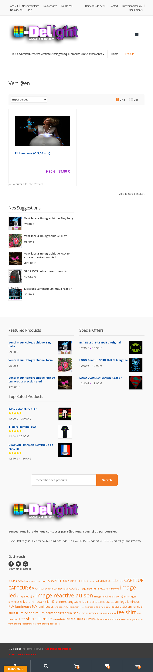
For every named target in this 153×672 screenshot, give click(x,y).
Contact (114, 6)
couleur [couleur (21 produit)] (75, 588)
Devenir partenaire (132, 6)
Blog (29, 10)
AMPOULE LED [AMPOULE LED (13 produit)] (77, 581)
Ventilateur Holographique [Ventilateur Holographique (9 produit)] (129, 619)
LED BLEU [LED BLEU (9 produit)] (92, 601)
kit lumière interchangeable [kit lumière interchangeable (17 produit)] (62, 602)
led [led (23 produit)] (84, 601)
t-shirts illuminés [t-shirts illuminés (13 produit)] (88, 613)
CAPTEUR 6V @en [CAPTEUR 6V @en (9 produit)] (44, 588)
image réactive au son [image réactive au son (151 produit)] (64, 595)
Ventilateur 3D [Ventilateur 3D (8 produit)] (107, 619)
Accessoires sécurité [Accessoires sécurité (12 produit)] (35, 581)
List (133, 99)
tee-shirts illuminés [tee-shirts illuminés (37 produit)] (36, 618)
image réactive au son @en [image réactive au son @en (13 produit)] (110, 596)
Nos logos (66, 6)
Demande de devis (95, 6)
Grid (120, 99)
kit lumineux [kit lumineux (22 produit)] (32, 601)
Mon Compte (136, 10)
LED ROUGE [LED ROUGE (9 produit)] (104, 601)
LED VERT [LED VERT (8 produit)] (115, 602)
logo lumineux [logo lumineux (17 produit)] (130, 602)
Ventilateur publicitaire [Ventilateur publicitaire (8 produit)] (48, 623)
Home (114, 54)
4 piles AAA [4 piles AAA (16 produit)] (15, 581)
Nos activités (50, 6)
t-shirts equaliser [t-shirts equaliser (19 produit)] (66, 613)
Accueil (14, 6)
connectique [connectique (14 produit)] (61, 588)
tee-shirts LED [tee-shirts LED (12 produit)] (62, 619)
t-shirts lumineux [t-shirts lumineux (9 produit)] (107, 613)
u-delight (16, 648)
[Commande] (29, 100)
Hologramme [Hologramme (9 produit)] (112, 588)
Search (107, 480)
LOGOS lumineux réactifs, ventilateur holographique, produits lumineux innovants (57, 54)
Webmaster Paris (27, 654)
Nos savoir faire (30, 6)
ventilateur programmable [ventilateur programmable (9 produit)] (22, 623)
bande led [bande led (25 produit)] (116, 580)
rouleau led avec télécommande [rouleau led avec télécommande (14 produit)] (120, 606)
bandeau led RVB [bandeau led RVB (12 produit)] (97, 581)
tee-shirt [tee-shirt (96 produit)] (126, 612)
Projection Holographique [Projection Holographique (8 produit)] (82, 607)
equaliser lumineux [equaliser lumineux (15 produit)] (93, 588)
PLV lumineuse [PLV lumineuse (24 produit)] (19, 606)
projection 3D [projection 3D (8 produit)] (61, 607)
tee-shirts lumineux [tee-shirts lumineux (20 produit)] (85, 619)
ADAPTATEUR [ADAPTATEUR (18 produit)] (57, 581)
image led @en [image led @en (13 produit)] (26, 596)
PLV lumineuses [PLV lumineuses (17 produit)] (43, 607)
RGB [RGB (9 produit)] (98, 606)
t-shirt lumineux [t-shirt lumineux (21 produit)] (41, 613)
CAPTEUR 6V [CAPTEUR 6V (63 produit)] (21, 588)
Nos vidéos (16, 10)
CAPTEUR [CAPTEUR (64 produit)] (134, 580)
